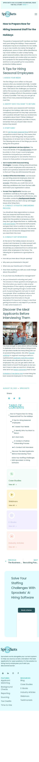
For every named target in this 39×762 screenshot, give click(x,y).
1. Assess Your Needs (21, 427)
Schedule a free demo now (13, 373)
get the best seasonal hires (18, 132)
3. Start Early (19, 437)
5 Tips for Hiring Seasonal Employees (21, 421)
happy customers (20, 369)
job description (25, 150)
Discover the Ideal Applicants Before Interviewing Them (23, 452)
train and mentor (9, 224)
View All (13, 484)
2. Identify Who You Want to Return (24, 431)
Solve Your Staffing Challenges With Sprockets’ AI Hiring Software (23, 460)
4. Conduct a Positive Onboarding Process (21, 442)
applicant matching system (23, 358)
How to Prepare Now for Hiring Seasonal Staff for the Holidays (19, 29)
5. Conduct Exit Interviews (23, 447)
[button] (9, 398)
